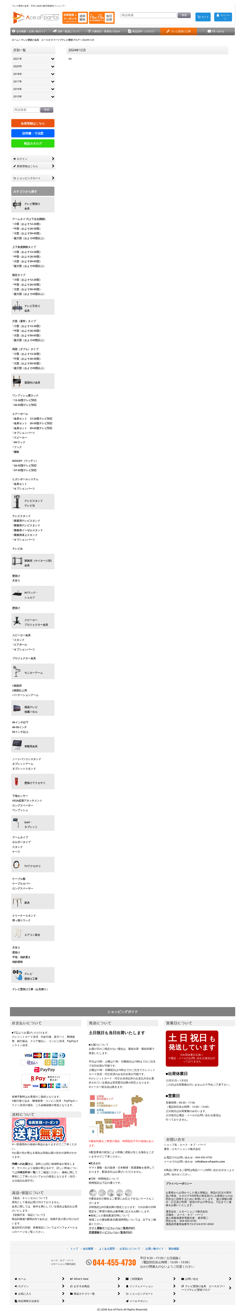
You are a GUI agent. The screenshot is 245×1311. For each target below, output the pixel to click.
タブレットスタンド (24, 768)
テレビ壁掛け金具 (32, 206)
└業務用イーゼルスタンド (27, 530)
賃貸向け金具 (32, 382)
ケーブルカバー (21, 883)
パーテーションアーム (25, 695)
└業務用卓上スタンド (25, 535)
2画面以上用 (19, 690)
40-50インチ (19, 727)
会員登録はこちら (33, 123)
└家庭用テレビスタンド (26, 520)
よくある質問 (107, 1248)
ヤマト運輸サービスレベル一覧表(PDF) (112, 1228)
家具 (27, 902)
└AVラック (18, 442)
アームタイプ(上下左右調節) (29, 219)
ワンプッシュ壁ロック (25, 395)
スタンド (17, 847)
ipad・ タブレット (31, 824)
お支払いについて (129, 1248)
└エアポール (19, 644)
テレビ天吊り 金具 (32, 308)
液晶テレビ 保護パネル (31, 709)
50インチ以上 (20, 732)
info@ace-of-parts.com (210, 1161)
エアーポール (20, 414)
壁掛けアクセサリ (34, 782)
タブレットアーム (22, 764)
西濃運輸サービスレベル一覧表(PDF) (110, 1232)
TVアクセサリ (32, 866)
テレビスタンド (21, 516)
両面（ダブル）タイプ (25, 349)
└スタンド (18, 640)
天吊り (16, 580)
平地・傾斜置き (21, 957)
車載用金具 (31, 746)
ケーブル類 (18, 879)
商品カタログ (33, 143)
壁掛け (16, 576)
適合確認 (173, 1248)
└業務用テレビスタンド (26, 525)
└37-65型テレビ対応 (24, 470)
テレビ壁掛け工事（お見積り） (30, 989)
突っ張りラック (21, 920)
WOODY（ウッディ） (25, 461)
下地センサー (20, 796)
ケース (16, 851)
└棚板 (15, 452)
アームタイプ (20, 837)
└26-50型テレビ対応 (24, 405)
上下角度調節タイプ (24, 247)
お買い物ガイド (154, 1248)
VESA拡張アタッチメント (27, 800)
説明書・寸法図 (32, 133)
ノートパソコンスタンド (26, 759)
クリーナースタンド (24, 915)
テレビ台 (17, 548)
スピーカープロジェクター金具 (36, 622)
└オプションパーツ (23, 433)
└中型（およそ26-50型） (27, 228)
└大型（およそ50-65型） (27, 233)
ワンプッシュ (20, 810)
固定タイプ (18, 275)
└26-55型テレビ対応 (24, 465)
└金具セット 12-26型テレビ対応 (32, 418)
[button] (29, 31)
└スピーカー (19, 437)
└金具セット (19, 484)
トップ (74, 1248)
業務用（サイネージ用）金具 (38, 563)
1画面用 (17, 685)
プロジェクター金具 (24, 658)
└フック (17, 447)
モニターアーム (33, 672)
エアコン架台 (32, 934)
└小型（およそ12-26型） (27, 224)
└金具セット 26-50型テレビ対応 (32, 423)
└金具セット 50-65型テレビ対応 (32, 428)
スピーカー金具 (21, 635)
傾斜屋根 (17, 962)
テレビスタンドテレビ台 (33, 503)
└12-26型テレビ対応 (24, 400)
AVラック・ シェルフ (31, 595)
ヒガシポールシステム (25, 479)
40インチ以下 (20, 722)
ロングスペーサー (22, 805)
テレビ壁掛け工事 (31, 976)
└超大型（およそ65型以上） (29, 238)
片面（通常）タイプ (24, 321)
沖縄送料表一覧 (26, 1172)
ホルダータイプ (21, 842)
